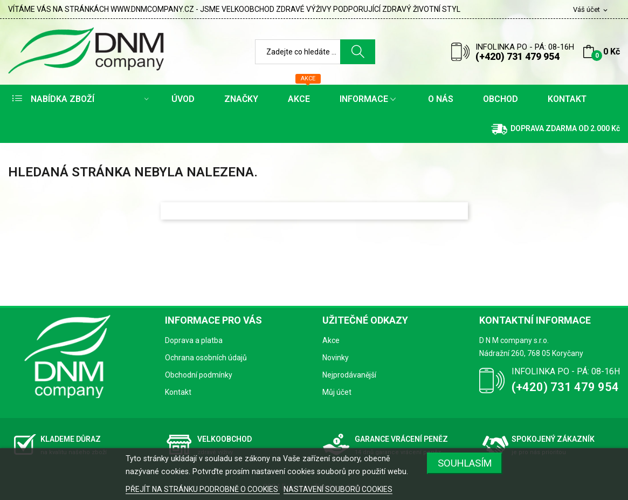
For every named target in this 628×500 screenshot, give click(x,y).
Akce (331, 340)
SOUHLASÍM (465, 463)
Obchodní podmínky (198, 375)
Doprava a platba (194, 340)
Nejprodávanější (349, 375)
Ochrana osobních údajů (206, 357)
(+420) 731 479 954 (517, 56)
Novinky (335, 357)
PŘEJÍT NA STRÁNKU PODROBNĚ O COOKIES (203, 489)
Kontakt (178, 392)
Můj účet (336, 392)
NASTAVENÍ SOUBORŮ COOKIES (338, 489)
